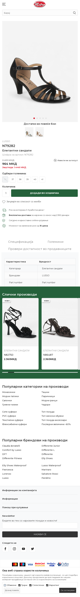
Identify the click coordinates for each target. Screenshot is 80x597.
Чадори (46, 403)
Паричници (48, 395)
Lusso (5, 477)
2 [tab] (37, 117)
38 (20, 178)
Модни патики (10, 395)
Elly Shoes (47, 457)
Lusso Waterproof (51, 464)
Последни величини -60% (56, 423)
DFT (4, 453)
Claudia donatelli (11, 444)
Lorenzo (6, 472)
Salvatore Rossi (50, 472)
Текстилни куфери (12, 419)
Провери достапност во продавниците (39, 248)
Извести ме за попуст (68, 159)
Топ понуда (48, 410)
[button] (21, 200)
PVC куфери (9, 415)
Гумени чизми (10, 403)
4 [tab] (43, 117)
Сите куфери (9, 410)
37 (13, 178)
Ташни (45, 391)
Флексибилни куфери (14, 423)
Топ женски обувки (53, 415)
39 (27, 178)
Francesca (7, 468)
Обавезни (11, 585)
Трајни (24, 585)
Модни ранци (49, 399)
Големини (56, 240)
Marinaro (46, 468)
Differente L (48, 449)
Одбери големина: (14, 172)
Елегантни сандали (17, 149)
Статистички (38, 585)
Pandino (46, 477)
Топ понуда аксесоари (54, 419)
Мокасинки (8, 391)
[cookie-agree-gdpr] (67, 590)
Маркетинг (54, 585)
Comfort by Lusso (11, 449)
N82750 (8, 354)
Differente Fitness (12, 457)
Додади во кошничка (44, 192)
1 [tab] (34, 117)
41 (42, 178)
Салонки (7, 399)
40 (35, 178)
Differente (47, 453)
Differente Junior (51, 444)
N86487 (48, 354)
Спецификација (20, 240)
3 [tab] (40, 117)
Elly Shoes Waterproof (14, 464)
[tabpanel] (40, 71)
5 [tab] (46, 117)
